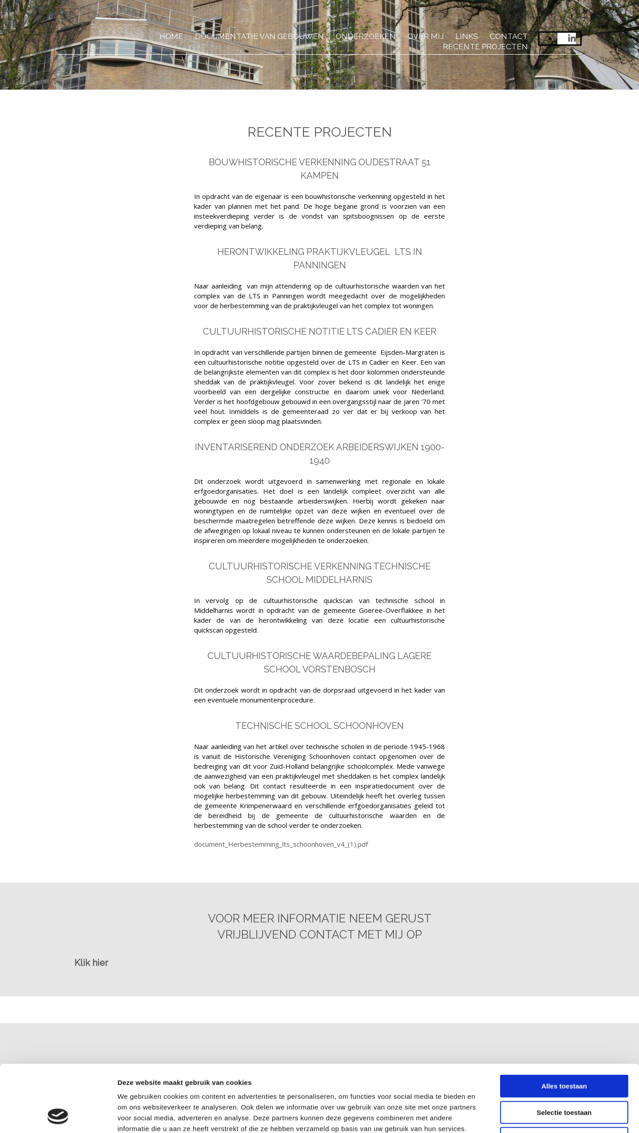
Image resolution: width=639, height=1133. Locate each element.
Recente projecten (485, 46)
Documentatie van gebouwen (259, 36)
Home (171, 36)
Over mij (425, 36)
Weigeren (564, 1076)
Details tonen (484, 1115)
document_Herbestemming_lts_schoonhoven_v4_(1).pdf (281, 844)
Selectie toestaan (564, 1050)
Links (466, 36)
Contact (509, 36)
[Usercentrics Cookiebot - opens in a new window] (58, 1115)
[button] (91, 962)
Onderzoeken (366, 36)
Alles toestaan (564, 1023)
